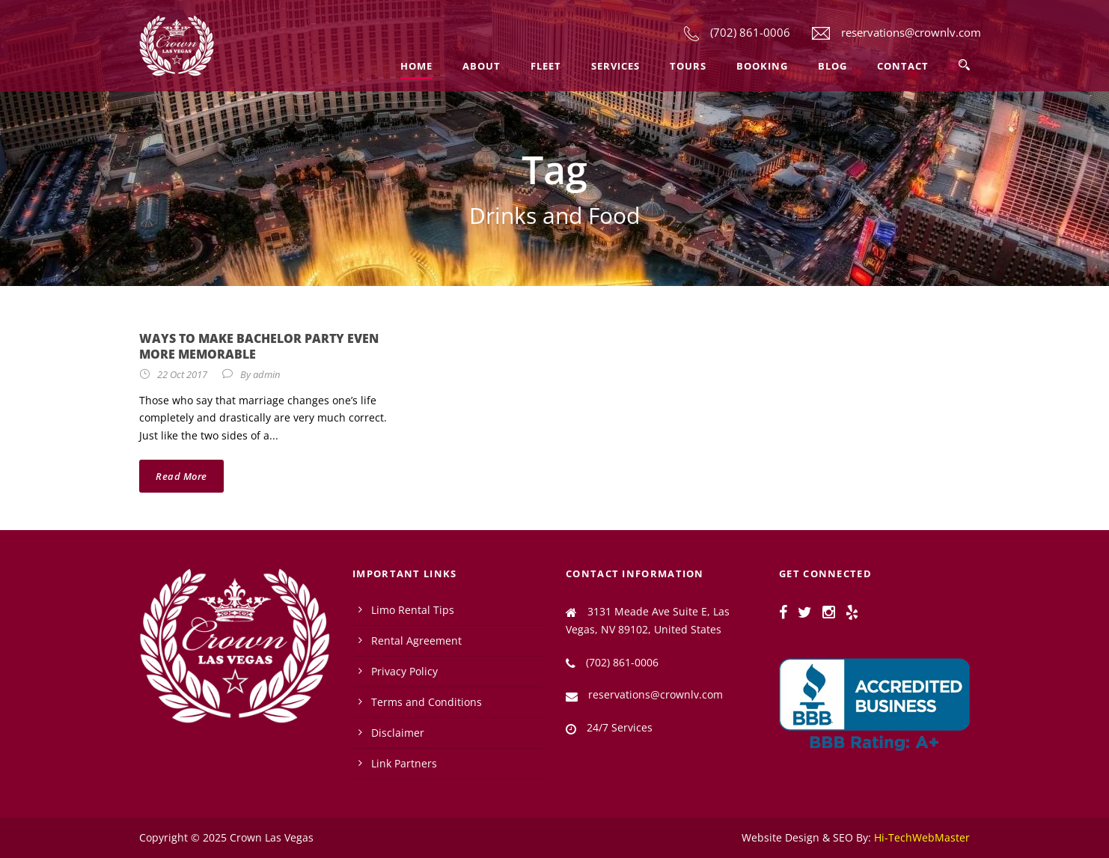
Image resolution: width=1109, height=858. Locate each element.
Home (416, 66)
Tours (688, 66)
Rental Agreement (416, 640)
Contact (903, 66)
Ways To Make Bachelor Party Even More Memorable (259, 346)
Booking (762, 66)
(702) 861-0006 (750, 32)
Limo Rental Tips (412, 610)
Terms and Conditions (426, 702)
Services (615, 66)
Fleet (546, 66)
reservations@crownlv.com (911, 32)
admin (266, 374)
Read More (181, 476)
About (481, 66)
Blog (832, 66)
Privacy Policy (404, 671)
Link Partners (404, 763)
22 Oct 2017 (182, 374)
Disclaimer (397, 732)
